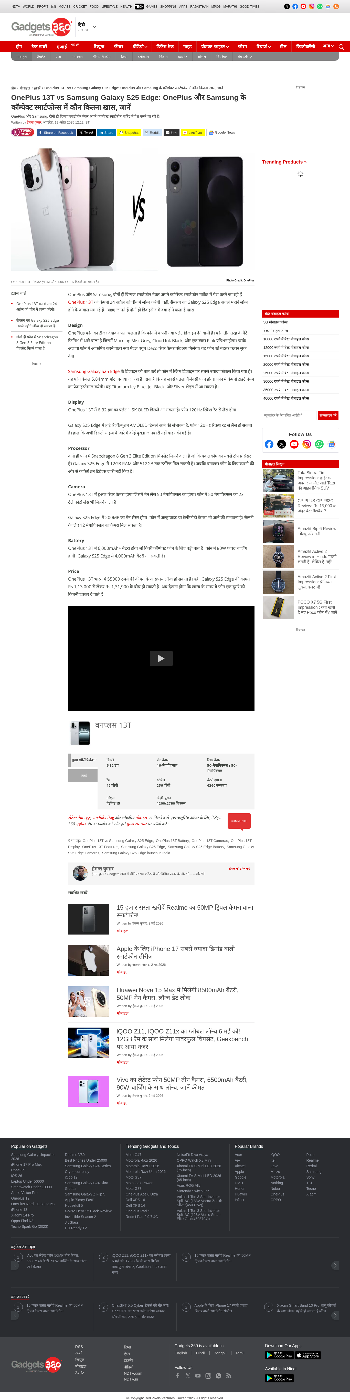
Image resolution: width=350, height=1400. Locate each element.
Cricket (80, 6)
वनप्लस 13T (113, 726)
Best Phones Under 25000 (86, 1160)
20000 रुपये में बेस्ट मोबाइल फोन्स (286, 364)
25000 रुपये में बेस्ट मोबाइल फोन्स (286, 373)
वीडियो (138, 46)
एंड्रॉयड (81, 824)
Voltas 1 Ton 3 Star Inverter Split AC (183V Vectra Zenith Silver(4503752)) (199, 1201)
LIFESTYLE (109, 6)
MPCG (215, 6)
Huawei (241, 1194)
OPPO (276, 1200)
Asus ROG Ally (188, 1185)
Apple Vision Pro (24, 1193)
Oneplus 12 (20, 1198)
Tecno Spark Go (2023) (29, 1226)
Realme (312, 1160)
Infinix (239, 1200)
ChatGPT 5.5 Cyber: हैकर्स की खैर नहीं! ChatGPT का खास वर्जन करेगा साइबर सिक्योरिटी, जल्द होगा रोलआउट (140, 1311)
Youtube (198, 1375)
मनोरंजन (77, 57)
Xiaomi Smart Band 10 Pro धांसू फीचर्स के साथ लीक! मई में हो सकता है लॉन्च (306, 1308)
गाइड (187, 46)
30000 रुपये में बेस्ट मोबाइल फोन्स (286, 381)
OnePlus (277, 1194)
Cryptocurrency (77, 1172)
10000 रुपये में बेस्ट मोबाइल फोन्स (286, 339)
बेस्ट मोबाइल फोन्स (275, 331)
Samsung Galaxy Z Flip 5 (85, 1194)
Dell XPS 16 (135, 1200)
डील (283, 46)
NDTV (16, 6)
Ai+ (237, 1160)
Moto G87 (133, 1188)
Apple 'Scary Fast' (79, 1200)
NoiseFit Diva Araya (192, 1155)
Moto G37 (133, 1177)
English (180, 1353)
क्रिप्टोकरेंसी (305, 46)
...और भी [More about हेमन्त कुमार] (198, 874)
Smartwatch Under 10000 (31, 1187)
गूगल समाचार (136, 824)
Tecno (311, 1188)
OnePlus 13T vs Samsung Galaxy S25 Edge (118, 841)
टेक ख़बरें (39, 46)
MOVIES (65, 6)
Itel (273, 1160)
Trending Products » (284, 162)
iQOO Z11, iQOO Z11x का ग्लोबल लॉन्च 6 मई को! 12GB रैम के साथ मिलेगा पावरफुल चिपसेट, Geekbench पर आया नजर (141, 1263)
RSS (79, 1346)
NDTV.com (133, 1373)
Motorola (277, 1177)
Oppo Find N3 (22, 1221)
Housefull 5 (74, 1205)
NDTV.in (131, 1379)
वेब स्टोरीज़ (245, 57)
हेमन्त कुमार (34, 122)
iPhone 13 (19, 1210)
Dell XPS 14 (135, 1205)
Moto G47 (133, 1155)
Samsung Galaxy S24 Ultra (86, 1183)
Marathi (230, 6)
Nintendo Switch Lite (193, 1191)
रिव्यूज (99, 46)
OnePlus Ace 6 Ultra (142, 1194)
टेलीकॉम (143, 57)
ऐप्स (58, 57)
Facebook (177, 1375)
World (28, 6)
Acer (238, 1155)
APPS (183, 6)
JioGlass (72, 1222)
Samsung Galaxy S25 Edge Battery (196, 847)
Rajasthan (199, 6)
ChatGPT (18, 1170)
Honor (240, 1188)
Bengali (220, 1353)
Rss (229, 1375)
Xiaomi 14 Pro (22, 1215)
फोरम (242, 46)
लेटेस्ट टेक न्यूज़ (79, 817)
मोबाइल (21, 57)
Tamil (239, 1353)
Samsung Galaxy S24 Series (88, 1166)
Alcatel (240, 1166)
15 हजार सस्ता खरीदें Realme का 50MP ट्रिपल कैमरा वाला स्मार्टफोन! (223, 1258)
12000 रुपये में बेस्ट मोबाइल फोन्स (286, 348)
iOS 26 (16, 1176)
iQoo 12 (71, 1177)
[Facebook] (269, 444)
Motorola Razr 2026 (141, 1160)
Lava (274, 1166)
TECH (139, 6)
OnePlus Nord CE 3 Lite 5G (33, 1204)
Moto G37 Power (139, 1183)
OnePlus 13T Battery (172, 841)
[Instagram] (306, 444)
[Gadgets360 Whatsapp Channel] (319, 444)
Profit (42, 6)
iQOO (275, 1155)
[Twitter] (281, 444)
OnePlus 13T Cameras (210, 841)
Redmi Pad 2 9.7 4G (142, 1217)
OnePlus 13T (80, 302)
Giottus (70, 1188)
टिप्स (124, 57)
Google (240, 1177)
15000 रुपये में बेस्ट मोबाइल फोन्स (286, 356)
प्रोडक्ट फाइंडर (213, 46)
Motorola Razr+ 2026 (142, 1166)
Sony (310, 1177)
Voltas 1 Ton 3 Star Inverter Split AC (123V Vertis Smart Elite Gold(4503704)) (198, 1215)
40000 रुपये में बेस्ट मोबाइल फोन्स (286, 398)
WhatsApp (218, 1375)
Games (151, 6)
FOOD (94, 6)
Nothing (277, 1183)
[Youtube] (294, 444)
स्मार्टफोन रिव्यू (103, 817)
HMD (239, 1183)
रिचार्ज (262, 46)
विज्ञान (163, 57)
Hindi (200, 1353)
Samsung (313, 1172)
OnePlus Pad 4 (138, 1211)
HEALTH (126, 6)
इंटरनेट (182, 57)
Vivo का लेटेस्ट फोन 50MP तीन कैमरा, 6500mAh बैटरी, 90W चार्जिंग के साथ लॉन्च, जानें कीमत (57, 1261)
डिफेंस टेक (165, 46)
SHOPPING (168, 6)
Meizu (275, 1172)
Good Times (249, 6)
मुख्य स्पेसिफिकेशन (84, 760)
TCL (309, 1183)
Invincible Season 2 (80, 1217)
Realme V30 (75, 1155)
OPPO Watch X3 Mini (194, 1160)
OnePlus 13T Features (100, 847)
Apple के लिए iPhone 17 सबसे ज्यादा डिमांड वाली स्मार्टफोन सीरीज (221, 1308)
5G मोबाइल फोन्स (275, 322)
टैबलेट (41, 57)
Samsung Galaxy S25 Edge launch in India (136, 853)
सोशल (202, 57)
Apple (239, 1172)
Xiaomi (311, 1194)
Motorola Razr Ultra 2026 (146, 1172)
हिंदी (53, 6)
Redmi (311, 1166)
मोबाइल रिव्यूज (274, 464)
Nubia (275, 1188)
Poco (310, 1155)
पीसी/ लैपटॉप (102, 57)
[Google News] (331, 444)
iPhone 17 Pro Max (26, 1164)
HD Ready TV (76, 1228)
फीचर (118, 46)
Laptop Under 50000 (27, 1181)
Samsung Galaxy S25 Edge (94, 371)
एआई (69, 46)
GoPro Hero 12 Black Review (88, 1211)
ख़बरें (37, 88)
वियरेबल (221, 57)
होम (19, 46)
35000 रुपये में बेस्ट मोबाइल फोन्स (286, 390)
